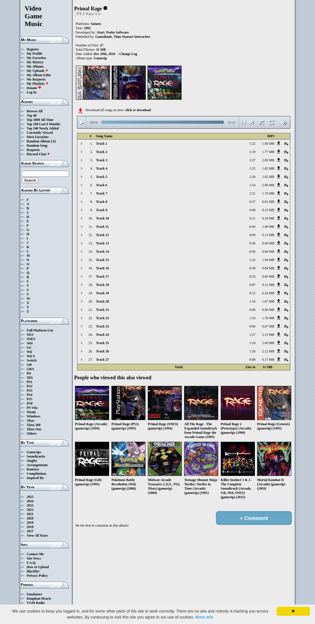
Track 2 (101, 152)
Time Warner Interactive (132, 37)
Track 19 (102, 293)
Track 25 (102, 343)
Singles (32, 461)
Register (33, 49)
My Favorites (36, 58)
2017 (30, 531)
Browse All (34, 111)
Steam (31, 412)
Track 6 (101, 185)
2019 (30, 523)
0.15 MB (268, 210)
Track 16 (102, 268)
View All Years (37, 535)
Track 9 (101, 210)
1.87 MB (268, 301)
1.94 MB (268, 260)
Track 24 (102, 335)
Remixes (33, 469)
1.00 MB (268, 227)
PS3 (29, 390)
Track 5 (101, 177)
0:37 (252, 202)
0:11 (252, 218)
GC (29, 348)
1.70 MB (268, 318)
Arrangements (37, 465)
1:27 (252, 160)
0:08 (252, 210)
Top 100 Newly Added (43, 128)
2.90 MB (268, 185)
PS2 (29, 386)
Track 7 (101, 193)
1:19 (252, 152)
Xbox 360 (33, 425)
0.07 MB (268, 326)
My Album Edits (39, 75)
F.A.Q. (31, 563)
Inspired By (35, 478)
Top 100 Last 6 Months (43, 124)
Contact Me (35, 554)
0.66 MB (268, 276)
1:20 (252, 177)
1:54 (252, 185)
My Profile (34, 54)
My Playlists (38, 84)
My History (35, 62)
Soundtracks (36, 456)
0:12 (252, 293)
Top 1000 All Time (40, 120)
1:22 (252, 144)
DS (29, 373)
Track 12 (102, 235)
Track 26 (102, 351)
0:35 (252, 276)
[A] (53, 141)
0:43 (252, 227)
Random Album (38, 141)
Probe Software (117, 32)
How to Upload (38, 567)
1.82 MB (268, 168)
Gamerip (100, 58)
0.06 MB (268, 310)
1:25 (252, 168)
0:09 (252, 235)
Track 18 (102, 285)
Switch (32, 360)
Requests (33, 150)
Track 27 (102, 360)
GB (29, 365)
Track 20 (102, 301)
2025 (30, 497)
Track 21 (102, 310)
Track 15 (102, 260)
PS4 (29, 395)
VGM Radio (36, 603)
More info (204, 617)
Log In (31, 92)
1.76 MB (268, 193)
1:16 (252, 301)
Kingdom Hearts (39, 598)
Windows (33, 416)
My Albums (35, 66)
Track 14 (102, 252)
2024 (30, 501)
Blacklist (33, 571)
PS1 (29, 382)
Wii (29, 352)
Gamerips (34, 452)
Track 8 (101, 202)
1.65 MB (268, 177)
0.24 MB (268, 293)
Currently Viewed (40, 133)
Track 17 (102, 276)
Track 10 (102, 218)
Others (32, 433)
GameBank (103, 37)
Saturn (96, 24)
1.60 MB (268, 144)
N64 (30, 343)
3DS (30, 378)
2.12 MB (268, 351)
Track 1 (101, 144)
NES (30, 335)
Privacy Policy (37, 576)
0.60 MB (268, 243)
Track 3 (101, 160)
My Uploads (37, 71)
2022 (30, 510)
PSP (30, 403)
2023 (30, 505)
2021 (30, 514)
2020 (30, 518)
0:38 (252, 268)
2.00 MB (268, 160)
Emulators (34, 594)
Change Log (128, 54)
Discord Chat (38, 154)
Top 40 (32, 115)
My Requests (36, 79)
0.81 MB (268, 202)
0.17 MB (268, 360)
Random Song (37, 146)
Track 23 (102, 326)
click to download (138, 110)
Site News (34, 558)
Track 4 (101, 168)
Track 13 (102, 243)
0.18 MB (268, 218)
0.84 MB (268, 268)
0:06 (252, 310)
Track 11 (102, 227)
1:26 (252, 351)
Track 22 (102, 318)
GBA (30, 369)
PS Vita (32, 408)
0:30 (252, 243)
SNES (31, 339)
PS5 (29, 399)
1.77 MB (268, 152)
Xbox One (34, 429)
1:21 (252, 193)
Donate (34, 88)
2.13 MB (268, 335)
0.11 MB (268, 285)
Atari (100, 32)
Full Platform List (40, 330)
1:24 (252, 343)
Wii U (31, 356)
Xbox (30, 421)
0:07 (252, 285)
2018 (30, 527)
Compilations (36, 474)
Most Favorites (38, 137)
